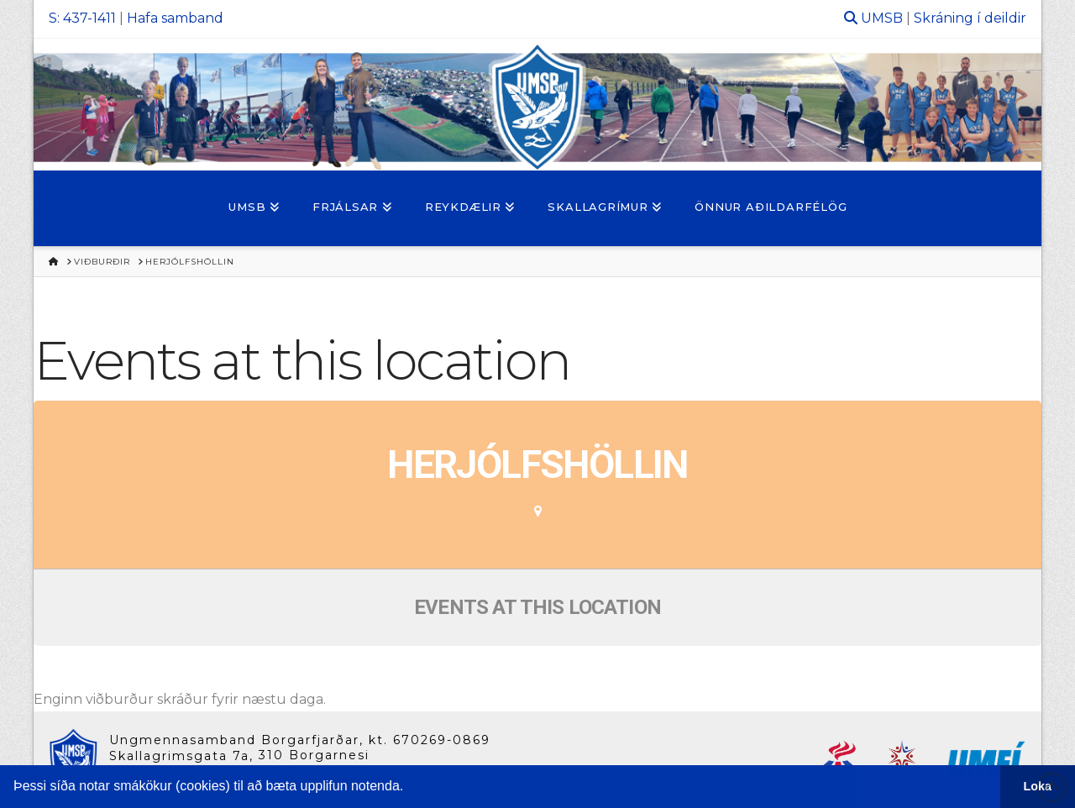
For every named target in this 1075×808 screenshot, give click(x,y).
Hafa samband (175, 18)
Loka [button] (1038, 786)
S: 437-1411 (82, 18)
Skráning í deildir (970, 18)
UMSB (882, 18)
